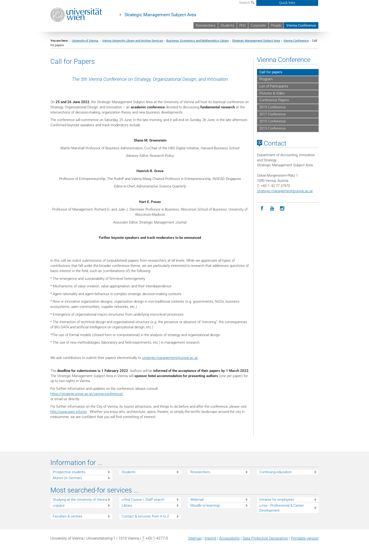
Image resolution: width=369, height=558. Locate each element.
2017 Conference (272, 114)
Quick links (287, 3)
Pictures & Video (272, 93)
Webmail (197, 499)
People (276, 25)
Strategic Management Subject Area (160, 14)
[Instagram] (282, 209)
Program (266, 79)
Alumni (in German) (67, 478)
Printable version (305, 538)
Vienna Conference (301, 25)
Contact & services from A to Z (145, 516)
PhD (242, 25)
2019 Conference (272, 107)
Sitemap (195, 538)
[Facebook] (262, 209)
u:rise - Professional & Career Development (281, 508)
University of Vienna (85, 40)
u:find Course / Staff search (143, 499)
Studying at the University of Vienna (80, 499)
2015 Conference (272, 121)
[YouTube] (272, 209)
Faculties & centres (67, 516)
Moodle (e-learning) (205, 505)
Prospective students (69, 472)
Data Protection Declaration (265, 538)
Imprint (210, 538)
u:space (59, 505)
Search (246, 2)
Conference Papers (274, 100)
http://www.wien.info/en (68, 412)
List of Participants (273, 86)
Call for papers (270, 72)
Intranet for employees (276, 499)
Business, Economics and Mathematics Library (197, 40)
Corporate (258, 25)
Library (127, 505)
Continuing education (275, 472)
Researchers (206, 25)
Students (227, 25)
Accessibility (229, 538)
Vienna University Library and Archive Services (132, 40)
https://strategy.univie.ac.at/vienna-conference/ (86, 394)
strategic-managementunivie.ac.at (170, 358)
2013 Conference (272, 128)
